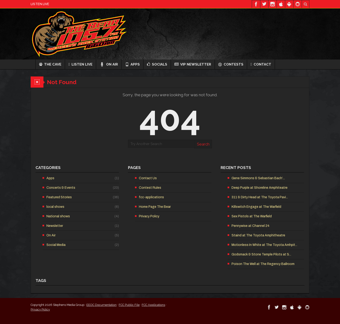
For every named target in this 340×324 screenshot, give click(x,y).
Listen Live (80, 64)
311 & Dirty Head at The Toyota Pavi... (260, 197)
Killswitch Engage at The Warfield (256, 206)
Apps (132, 64)
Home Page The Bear (155, 206)
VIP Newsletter (192, 64)
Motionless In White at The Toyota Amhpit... (264, 245)
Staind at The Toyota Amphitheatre (258, 235)
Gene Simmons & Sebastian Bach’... (258, 178)
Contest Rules (150, 187)
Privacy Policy (149, 216)
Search (203, 144)
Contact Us (148, 178)
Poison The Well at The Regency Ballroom (263, 264)
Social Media (55, 245)
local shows (55, 206)
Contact (261, 64)
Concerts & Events (60, 187)
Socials (157, 64)
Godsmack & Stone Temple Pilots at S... (261, 254)
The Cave (50, 64)
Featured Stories (59, 197)
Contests (230, 64)
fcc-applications (151, 197)
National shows (58, 216)
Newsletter (54, 226)
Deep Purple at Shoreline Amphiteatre (260, 187)
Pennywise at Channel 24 (250, 226)
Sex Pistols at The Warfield (252, 216)
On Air (109, 64)
